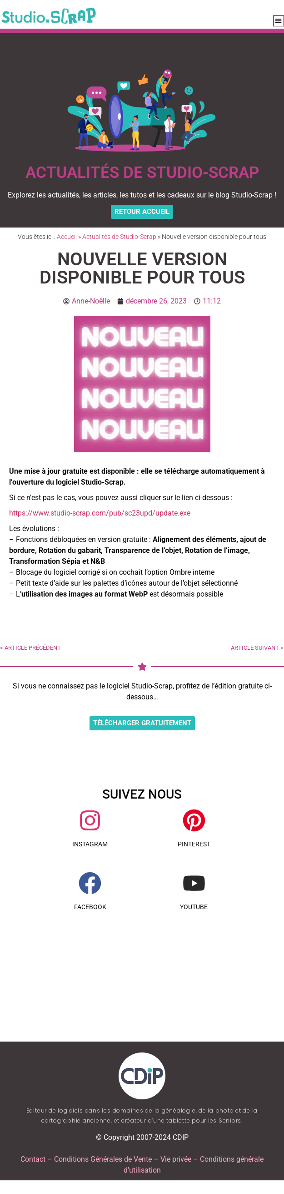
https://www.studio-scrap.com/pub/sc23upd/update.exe (99, 513)
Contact (32, 1159)
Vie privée (175, 1159)
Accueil (67, 236)
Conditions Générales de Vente (103, 1159)
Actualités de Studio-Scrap (119, 236)
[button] (278, 21)
